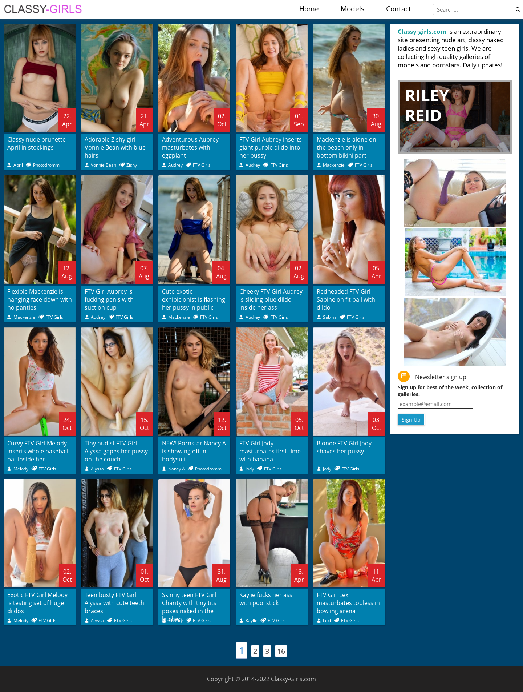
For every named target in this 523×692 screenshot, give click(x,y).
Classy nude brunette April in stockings (36, 143)
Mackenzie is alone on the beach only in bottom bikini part (346, 147)
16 (281, 651)
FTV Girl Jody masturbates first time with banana (270, 451)
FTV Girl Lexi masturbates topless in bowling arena (348, 603)
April (18, 165)
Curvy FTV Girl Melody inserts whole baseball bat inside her (37, 451)
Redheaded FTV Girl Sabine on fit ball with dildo (346, 299)
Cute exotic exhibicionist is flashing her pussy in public (193, 299)
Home (309, 8)
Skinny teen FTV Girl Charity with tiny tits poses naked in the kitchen (189, 607)
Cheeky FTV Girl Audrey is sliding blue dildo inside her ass (271, 299)
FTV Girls (202, 165)
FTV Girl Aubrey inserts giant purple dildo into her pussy (270, 147)
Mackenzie (334, 165)
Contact (398, 8)
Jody (250, 469)
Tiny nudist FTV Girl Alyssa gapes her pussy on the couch (116, 451)
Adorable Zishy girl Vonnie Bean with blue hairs (115, 147)
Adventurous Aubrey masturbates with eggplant (190, 147)
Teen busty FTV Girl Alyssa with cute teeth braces (114, 603)
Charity (175, 620)
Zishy (131, 165)
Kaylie (252, 620)
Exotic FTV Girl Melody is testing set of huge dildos (37, 603)
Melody (20, 469)
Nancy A (176, 469)
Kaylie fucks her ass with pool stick (265, 599)
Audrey (175, 165)
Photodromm (46, 165)
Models (352, 8)
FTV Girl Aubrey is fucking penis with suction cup (109, 299)
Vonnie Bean (103, 165)
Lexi (327, 620)
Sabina (330, 317)
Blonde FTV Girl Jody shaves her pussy (344, 447)
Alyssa (97, 469)
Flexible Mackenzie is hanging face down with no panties (39, 299)
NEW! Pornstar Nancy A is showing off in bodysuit (194, 451)
